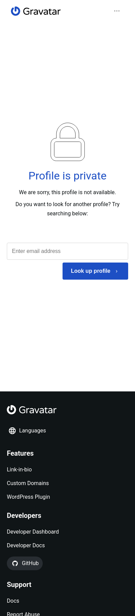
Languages (27, 431)
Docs (13, 601)
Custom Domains (28, 483)
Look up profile (90, 271)
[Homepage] (36, 11)
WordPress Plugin (28, 497)
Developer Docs (26, 545)
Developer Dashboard (33, 531)
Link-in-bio (19, 469)
